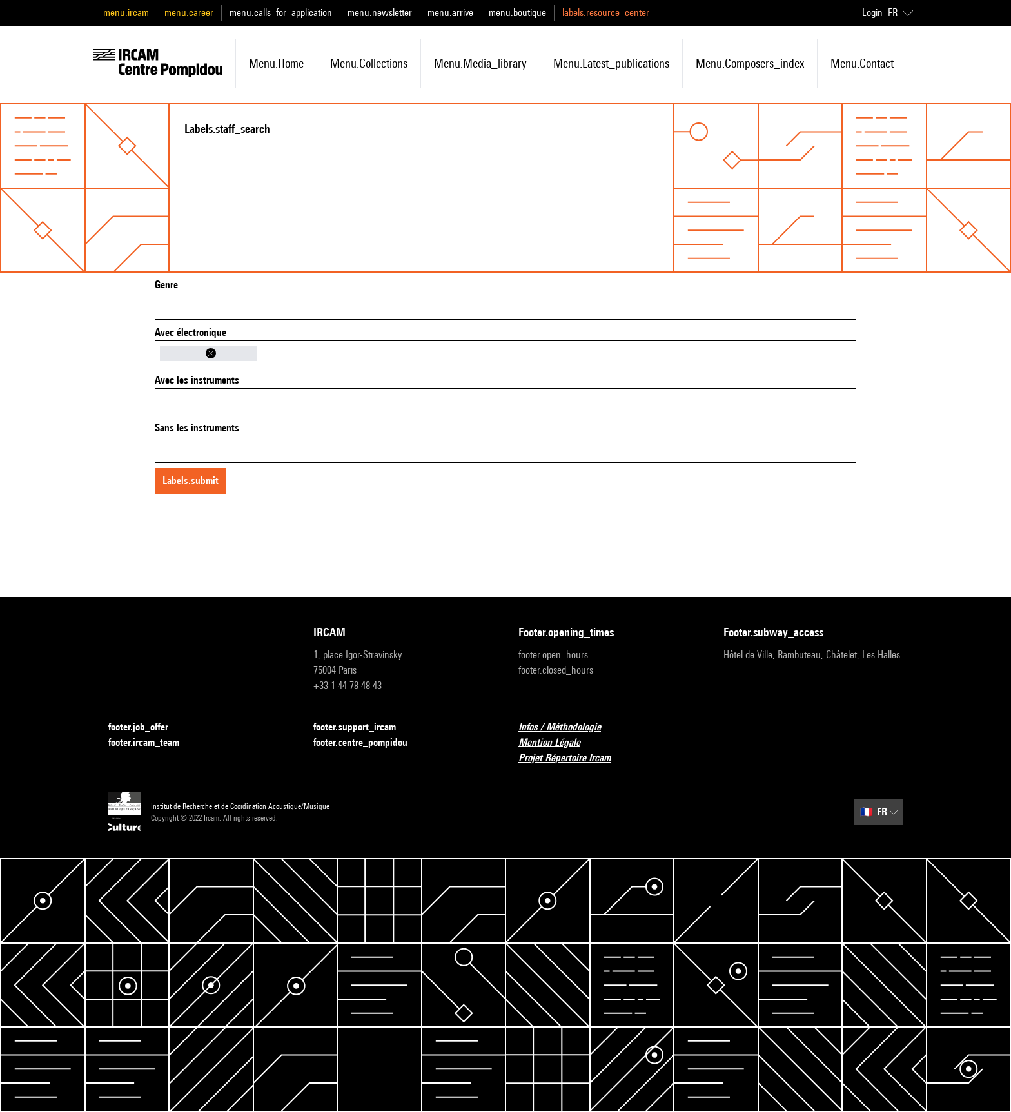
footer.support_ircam (362, 727)
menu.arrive (450, 12)
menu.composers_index (750, 63)
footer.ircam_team (151, 743)
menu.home (276, 63)
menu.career (188, 12)
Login (872, 12)
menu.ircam (126, 12)
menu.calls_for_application (281, 12)
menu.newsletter (380, 12)
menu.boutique (517, 12)
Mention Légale (557, 743)
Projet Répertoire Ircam (572, 758)
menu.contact (862, 63)
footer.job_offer (146, 727)
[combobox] (505, 306)
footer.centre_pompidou (368, 743)
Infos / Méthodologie (567, 727)
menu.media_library (480, 63)
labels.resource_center (605, 12)
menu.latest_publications (611, 63)
